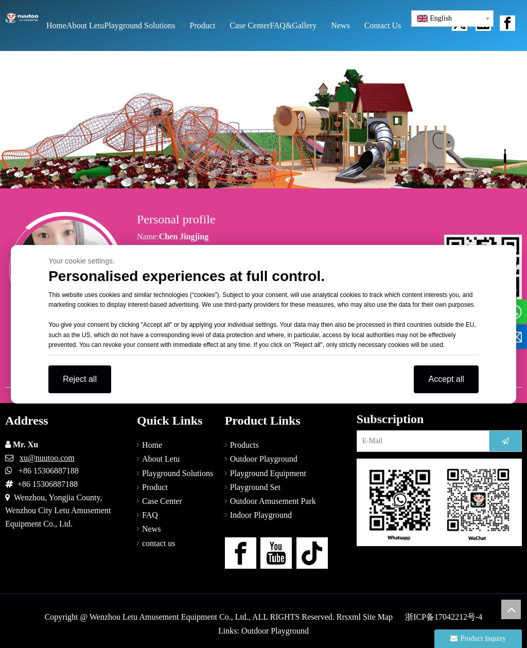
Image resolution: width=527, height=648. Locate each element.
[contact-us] (439, 502)
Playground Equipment (268, 473)
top (511, 609)
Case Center (162, 501)
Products (244, 445)
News (151, 528)
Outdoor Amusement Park (273, 501)
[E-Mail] (420, 441)
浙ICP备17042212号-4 (443, 616)
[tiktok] (312, 553)
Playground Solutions (177, 473)
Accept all (446, 379)
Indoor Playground (261, 515)
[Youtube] (276, 553)
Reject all (80, 379)
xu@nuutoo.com (47, 457)
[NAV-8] (263, 119)
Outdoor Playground (263, 458)
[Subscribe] (505, 441)
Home (152, 445)
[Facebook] (240, 553)
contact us (158, 543)
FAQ (150, 515)
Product (155, 487)
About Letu (161, 458)
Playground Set (255, 487)
